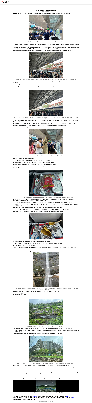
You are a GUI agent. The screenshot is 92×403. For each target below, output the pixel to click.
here (67, 396)
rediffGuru (35, 396)
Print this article (75, 6)
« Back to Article (17, 6)
